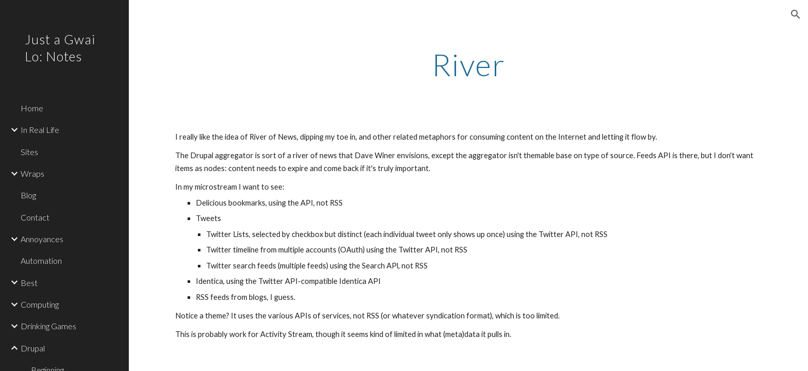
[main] (468, 64)
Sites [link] (29, 152)
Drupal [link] (33, 348)
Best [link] (29, 283)
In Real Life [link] (40, 129)
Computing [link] (40, 304)
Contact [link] (35, 217)
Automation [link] (41, 260)
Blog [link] (28, 195)
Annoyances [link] (42, 239)
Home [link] (32, 108)
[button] (795, 14)
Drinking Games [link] (48, 326)
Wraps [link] (32, 173)
